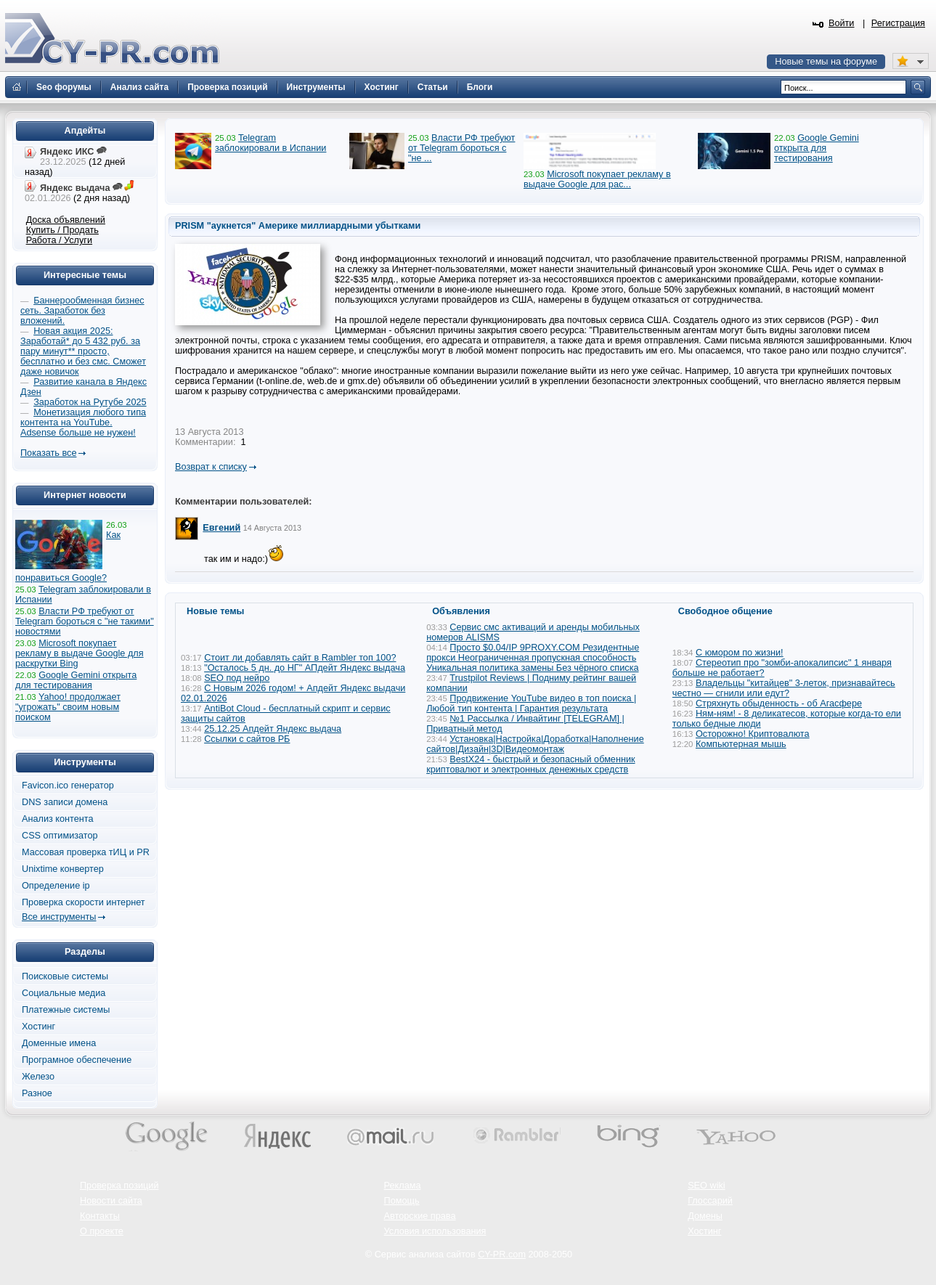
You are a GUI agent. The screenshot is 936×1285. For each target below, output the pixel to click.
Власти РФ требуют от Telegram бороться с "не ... (461, 148)
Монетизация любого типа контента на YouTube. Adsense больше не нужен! (83, 422)
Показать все (48, 453)
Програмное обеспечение (76, 1060)
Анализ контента (58, 819)
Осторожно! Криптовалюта (753, 734)
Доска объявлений (65, 220)
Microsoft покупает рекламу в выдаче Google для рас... (597, 179)
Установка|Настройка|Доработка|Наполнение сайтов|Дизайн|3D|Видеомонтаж (535, 744)
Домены (705, 1216)
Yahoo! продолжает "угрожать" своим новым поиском (68, 707)
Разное (37, 1093)
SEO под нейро (236, 678)
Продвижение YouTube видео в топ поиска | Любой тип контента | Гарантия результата (531, 703)
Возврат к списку (211, 467)
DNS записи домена (64, 802)
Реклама (402, 1185)
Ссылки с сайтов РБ (247, 739)
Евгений (221, 528)
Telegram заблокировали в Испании (270, 143)
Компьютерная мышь (741, 744)
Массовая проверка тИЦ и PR (86, 852)
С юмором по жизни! (740, 653)
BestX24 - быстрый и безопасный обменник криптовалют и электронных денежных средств (530, 764)
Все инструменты (59, 917)
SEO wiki (706, 1185)
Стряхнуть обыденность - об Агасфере (779, 703)
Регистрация (898, 23)
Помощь (402, 1201)
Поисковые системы (65, 976)
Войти (842, 23)
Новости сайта (111, 1201)
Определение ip (56, 886)
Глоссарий (710, 1201)
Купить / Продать (62, 230)
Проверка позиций (119, 1185)
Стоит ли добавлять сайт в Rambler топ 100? (300, 658)
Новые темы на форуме (826, 62)
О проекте (101, 1231)
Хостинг (38, 1026)
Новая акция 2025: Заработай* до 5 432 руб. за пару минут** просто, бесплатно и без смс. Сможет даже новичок (83, 351)
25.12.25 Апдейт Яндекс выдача (272, 729)
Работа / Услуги (59, 240)
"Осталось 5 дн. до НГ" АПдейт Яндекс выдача (304, 668)
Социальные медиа (63, 993)
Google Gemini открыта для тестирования (816, 148)
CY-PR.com (502, 1254)
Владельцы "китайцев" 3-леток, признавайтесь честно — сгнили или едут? (783, 688)
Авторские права (420, 1216)
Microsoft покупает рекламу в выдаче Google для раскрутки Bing (79, 653)
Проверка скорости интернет (83, 902)
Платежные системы (66, 1010)
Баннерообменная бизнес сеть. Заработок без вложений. (82, 310)
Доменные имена (59, 1043)
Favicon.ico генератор (68, 785)
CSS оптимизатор (60, 836)
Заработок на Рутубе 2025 (89, 402)
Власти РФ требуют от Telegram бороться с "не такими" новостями (84, 621)
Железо (38, 1077)
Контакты (100, 1216)
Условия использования (435, 1231)
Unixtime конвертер (63, 869)
